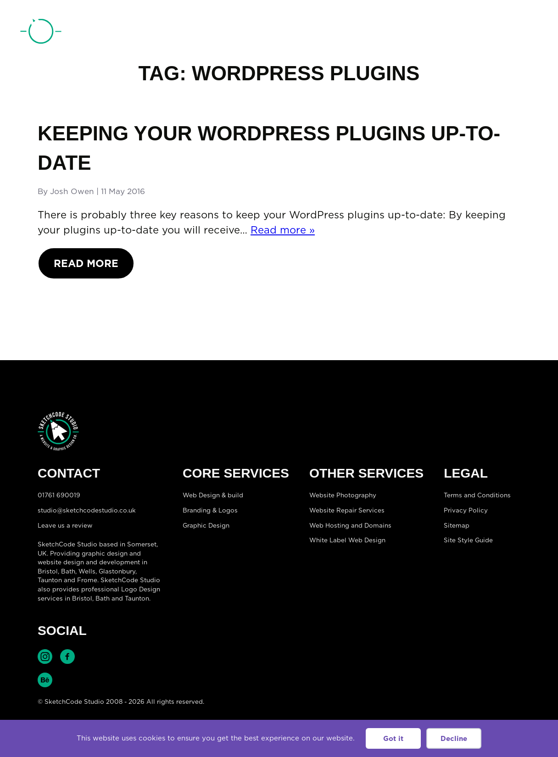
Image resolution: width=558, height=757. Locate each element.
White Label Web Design (347, 540)
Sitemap (456, 525)
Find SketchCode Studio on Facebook (67, 656)
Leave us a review (65, 525)
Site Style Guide (468, 540)
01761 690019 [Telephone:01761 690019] (486, 33)
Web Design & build (213, 495)
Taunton (50, 580)
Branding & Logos (210, 510)
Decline (454, 738)
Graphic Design (206, 525)
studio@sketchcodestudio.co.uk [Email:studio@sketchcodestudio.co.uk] (87, 510)
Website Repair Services (347, 510)
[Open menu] (528, 32)
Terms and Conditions (477, 495)
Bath (68, 571)
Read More (86, 263)
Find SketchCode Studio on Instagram (45, 656)
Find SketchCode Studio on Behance (45, 680)
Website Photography (342, 495)
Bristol (82, 598)
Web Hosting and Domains (350, 525)
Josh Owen (72, 191)
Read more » (283, 230)
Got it (393, 738)
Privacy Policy (466, 510)
